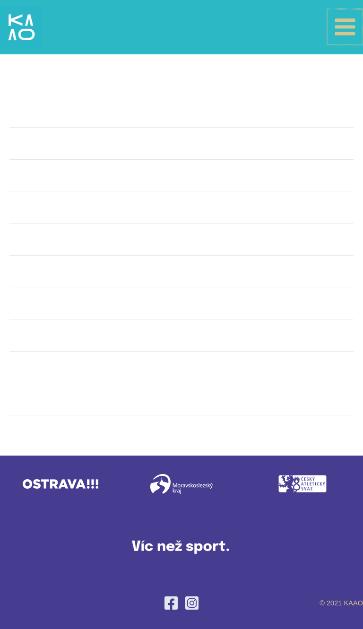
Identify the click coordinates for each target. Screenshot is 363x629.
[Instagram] (191, 603)
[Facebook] (171, 603)
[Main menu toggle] (345, 31)
